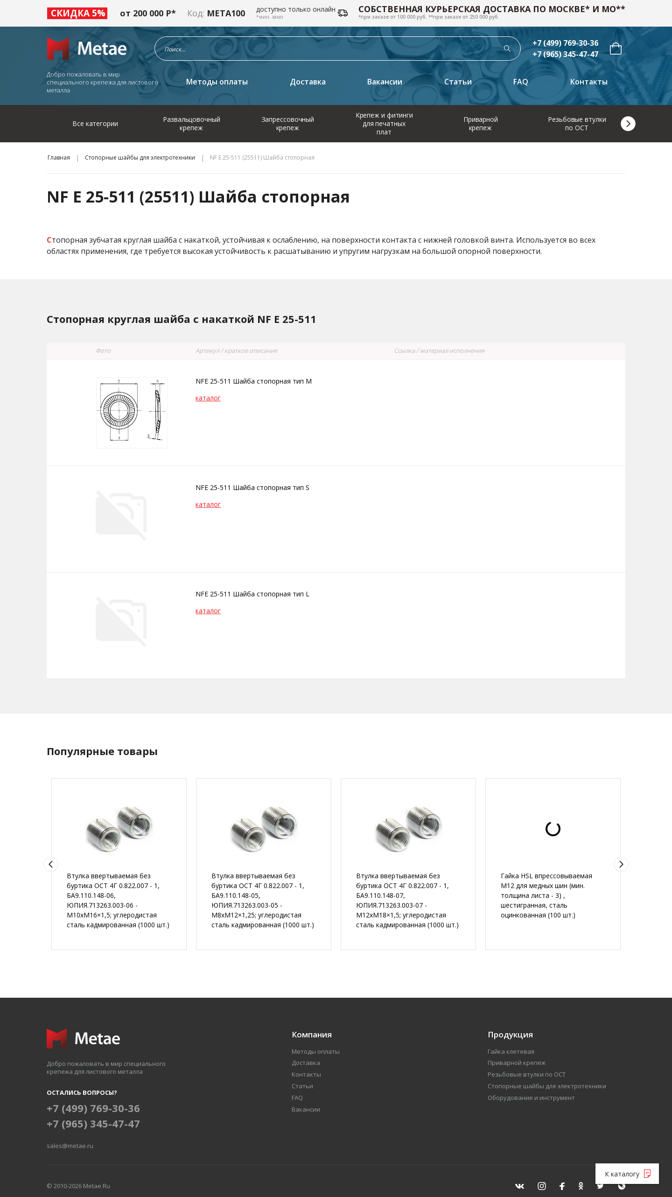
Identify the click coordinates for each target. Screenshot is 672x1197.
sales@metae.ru (70, 1145)
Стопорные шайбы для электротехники (140, 157)
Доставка (308, 82)
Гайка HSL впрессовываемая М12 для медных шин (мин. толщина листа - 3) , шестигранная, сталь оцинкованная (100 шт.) (546, 895)
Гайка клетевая (511, 1051)
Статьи (458, 82)
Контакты (589, 82)
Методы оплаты (217, 82)
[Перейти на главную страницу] (89, 48)
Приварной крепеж (517, 1062)
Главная (59, 157)
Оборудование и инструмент (531, 1097)
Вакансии (384, 82)
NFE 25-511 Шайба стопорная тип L (252, 593)
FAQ (520, 82)
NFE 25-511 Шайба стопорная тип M (254, 381)
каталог (208, 397)
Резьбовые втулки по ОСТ (527, 1074)
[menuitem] (616, 48)
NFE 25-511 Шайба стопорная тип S (252, 487)
